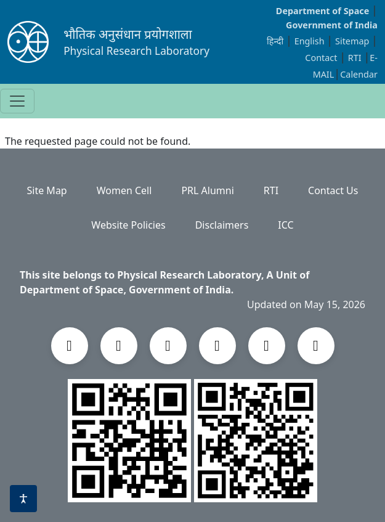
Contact (322, 57)
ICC (285, 225)
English (309, 41)
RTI (356, 57)
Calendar (359, 74)
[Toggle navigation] (17, 101)
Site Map (47, 190)
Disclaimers (222, 225)
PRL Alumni (207, 190)
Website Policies (128, 225)
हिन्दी (275, 41)
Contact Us (333, 190)
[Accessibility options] (23, 498)
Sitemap (353, 41)
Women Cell (124, 190)
